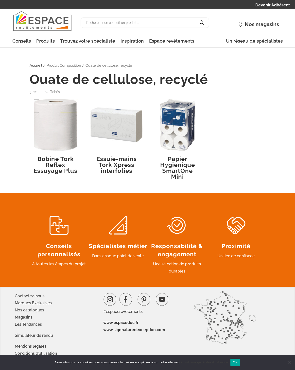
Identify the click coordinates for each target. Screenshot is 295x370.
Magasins (23, 317)
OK (235, 362)
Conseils (21, 41)
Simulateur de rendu (34, 335)
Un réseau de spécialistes (254, 41)
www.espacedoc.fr (121, 322)
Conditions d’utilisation (36, 353)
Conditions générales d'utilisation (204, 362)
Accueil (36, 65)
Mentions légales (30, 346)
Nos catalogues (29, 310)
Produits (45, 41)
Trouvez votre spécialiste (87, 41)
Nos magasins (262, 24)
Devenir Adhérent (272, 5)
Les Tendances (28, 324)
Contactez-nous (30, 296)
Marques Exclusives (33, 303)
